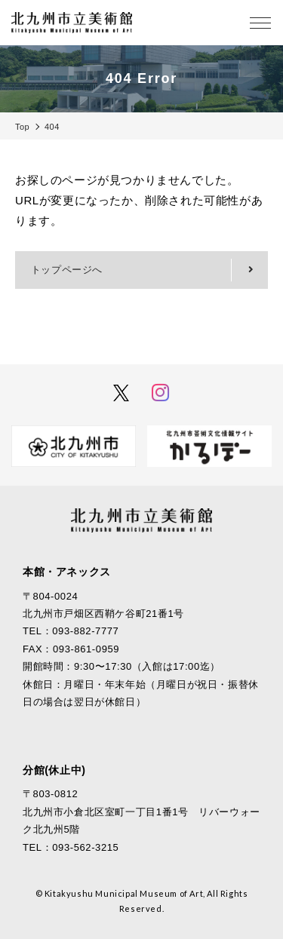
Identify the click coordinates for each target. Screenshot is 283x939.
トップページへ (67, 269)
